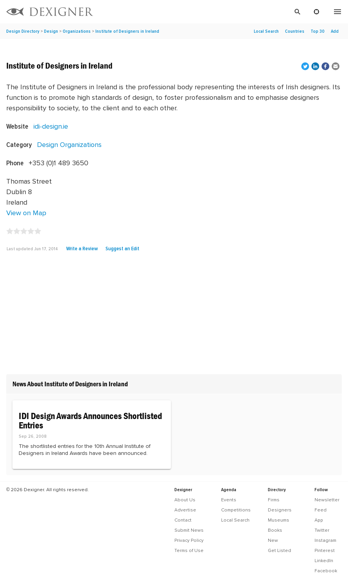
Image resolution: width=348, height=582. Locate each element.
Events (228, 499)
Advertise (185, 510)
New (273, 540)
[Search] (202, 11)
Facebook (326, 570)
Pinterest (325, 550)
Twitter (322, 530)
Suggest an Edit (122, 248)
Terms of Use (189, 550)
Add (335, 31)
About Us (184, 499)
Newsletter (327, 499)
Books (275, 530)
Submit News (189, 530)
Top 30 (318, 31)
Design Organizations (69, 144)
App (319, 520)
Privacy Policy (189, 540)
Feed (321, 510)
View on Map (26, 213)
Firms (273, 499)
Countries (294, 31)
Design (51, 31)
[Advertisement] (174, 316)
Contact (183, 520)
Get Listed (279, 550)
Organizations (77, 31)
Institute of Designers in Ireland (127, 31)
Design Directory (22, 31)
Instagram (325, 540)
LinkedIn (324, 560)
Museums (278, 520)
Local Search (266, 31)
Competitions (236, 510)
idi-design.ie (50, 126)
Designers (280, 510)
